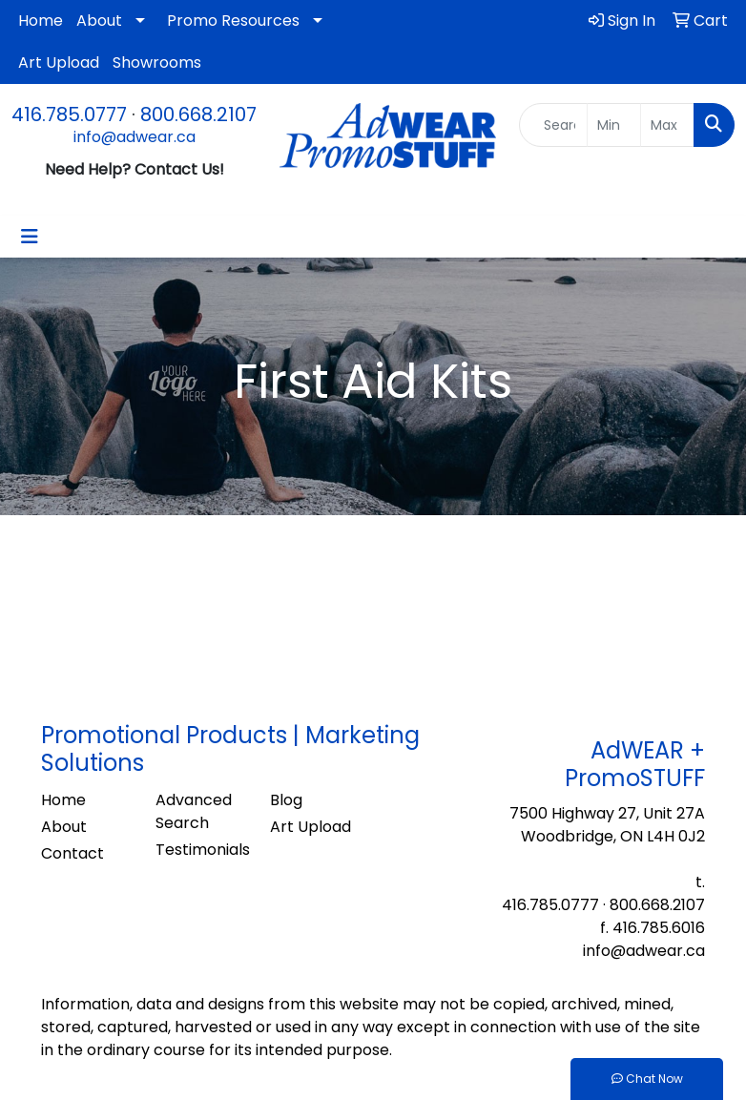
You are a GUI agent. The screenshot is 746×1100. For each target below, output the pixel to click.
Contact (72, 853)
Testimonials (201, 850)
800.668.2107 (198, 114)
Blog (286, 800)
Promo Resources (233, 20)
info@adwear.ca (134, 137)
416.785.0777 (69, 114)
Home (40, 20)
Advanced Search (193, 811)
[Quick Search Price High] (667, 125)
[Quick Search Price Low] (614, 125)
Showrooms (157, 62)
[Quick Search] (553, 125)
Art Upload (58, 62)
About (99, 20)
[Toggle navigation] (30, 236)
